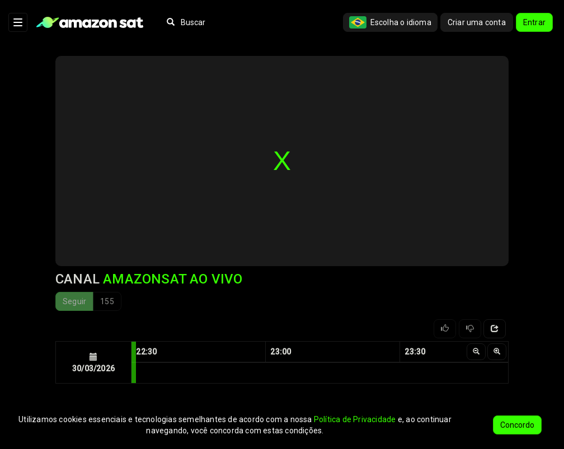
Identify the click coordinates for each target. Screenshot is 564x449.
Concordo (517, 424)
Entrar (534, 22)
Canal (149, 279)
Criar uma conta (477, 22)
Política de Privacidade (355, 419)
